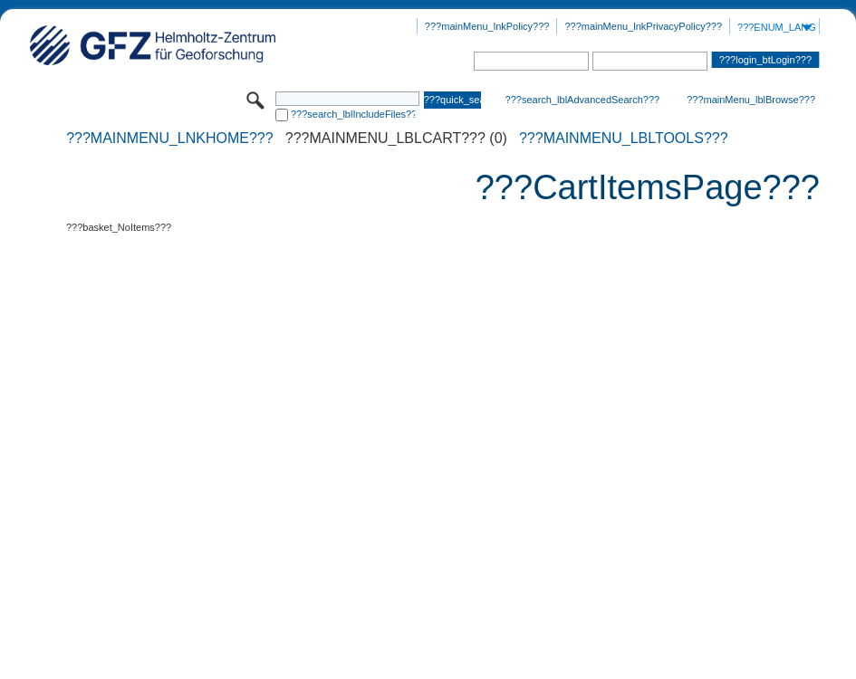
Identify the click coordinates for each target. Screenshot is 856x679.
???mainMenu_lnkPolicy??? (487, 26)
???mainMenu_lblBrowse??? (751, 99)
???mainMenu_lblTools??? (623, 138)
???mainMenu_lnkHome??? (170, 138)
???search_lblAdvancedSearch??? (582, 99)
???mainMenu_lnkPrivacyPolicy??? (643, 26)
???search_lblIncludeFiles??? (353, 114)
